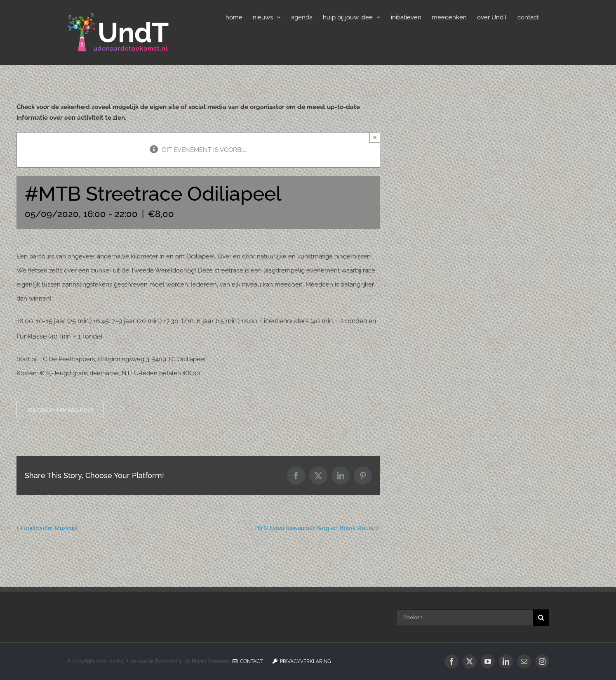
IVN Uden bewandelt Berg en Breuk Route (316, 527)
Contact (248, 661)
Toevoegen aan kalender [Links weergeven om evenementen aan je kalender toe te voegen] (60, 410)
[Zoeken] (541, 617)
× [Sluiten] (375, 137)
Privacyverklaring (302, 661)
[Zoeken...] (465, 617)
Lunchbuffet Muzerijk (49, 527)
